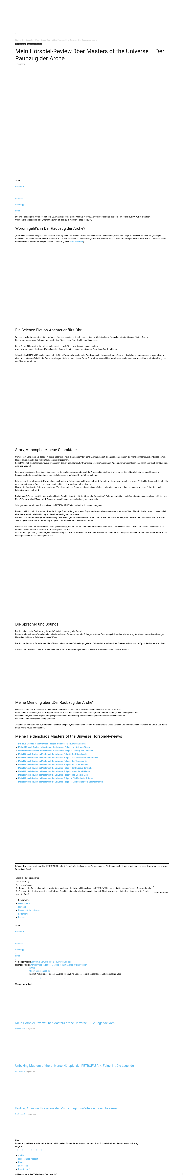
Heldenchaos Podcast (28, 1159)
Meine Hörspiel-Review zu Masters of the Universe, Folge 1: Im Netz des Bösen (54, 747)
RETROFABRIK (76, 241)
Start (17, 40)
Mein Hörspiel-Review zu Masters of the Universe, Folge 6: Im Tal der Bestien (53, 764)
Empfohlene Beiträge (35, 44)
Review (21, 917)
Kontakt (21, 1162)
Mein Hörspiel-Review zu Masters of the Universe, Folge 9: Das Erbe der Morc (53, 775)
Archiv (21, 1155)
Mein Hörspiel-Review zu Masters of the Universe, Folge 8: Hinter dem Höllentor (54, 771)
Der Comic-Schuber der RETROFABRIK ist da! (51, 962)
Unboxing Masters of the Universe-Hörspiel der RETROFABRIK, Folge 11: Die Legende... (75, 1065)
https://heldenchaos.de (39, 971)
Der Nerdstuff (20, 1114)
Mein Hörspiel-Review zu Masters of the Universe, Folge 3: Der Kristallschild (52, 754)
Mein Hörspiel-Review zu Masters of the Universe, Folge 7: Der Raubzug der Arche (55, 768)
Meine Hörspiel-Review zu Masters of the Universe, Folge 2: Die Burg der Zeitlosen (55, 751)
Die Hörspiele (27, 40)
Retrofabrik (23, 914)
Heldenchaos (24, 903)
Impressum (23, 1166)
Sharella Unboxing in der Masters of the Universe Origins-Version (58, 965)
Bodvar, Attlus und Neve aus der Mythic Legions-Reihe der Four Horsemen (66, 1108)
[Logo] (26, 1137)
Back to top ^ (24, 1169)
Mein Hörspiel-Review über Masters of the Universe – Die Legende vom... (66, 1023)
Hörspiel (22, 907)
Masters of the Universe (29, 910)
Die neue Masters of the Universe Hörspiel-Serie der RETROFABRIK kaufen (52, 744)
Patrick (32, 968)
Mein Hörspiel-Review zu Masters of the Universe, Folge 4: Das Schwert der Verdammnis (58, 757)
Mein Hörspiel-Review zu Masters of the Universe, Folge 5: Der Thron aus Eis (53, 761)
